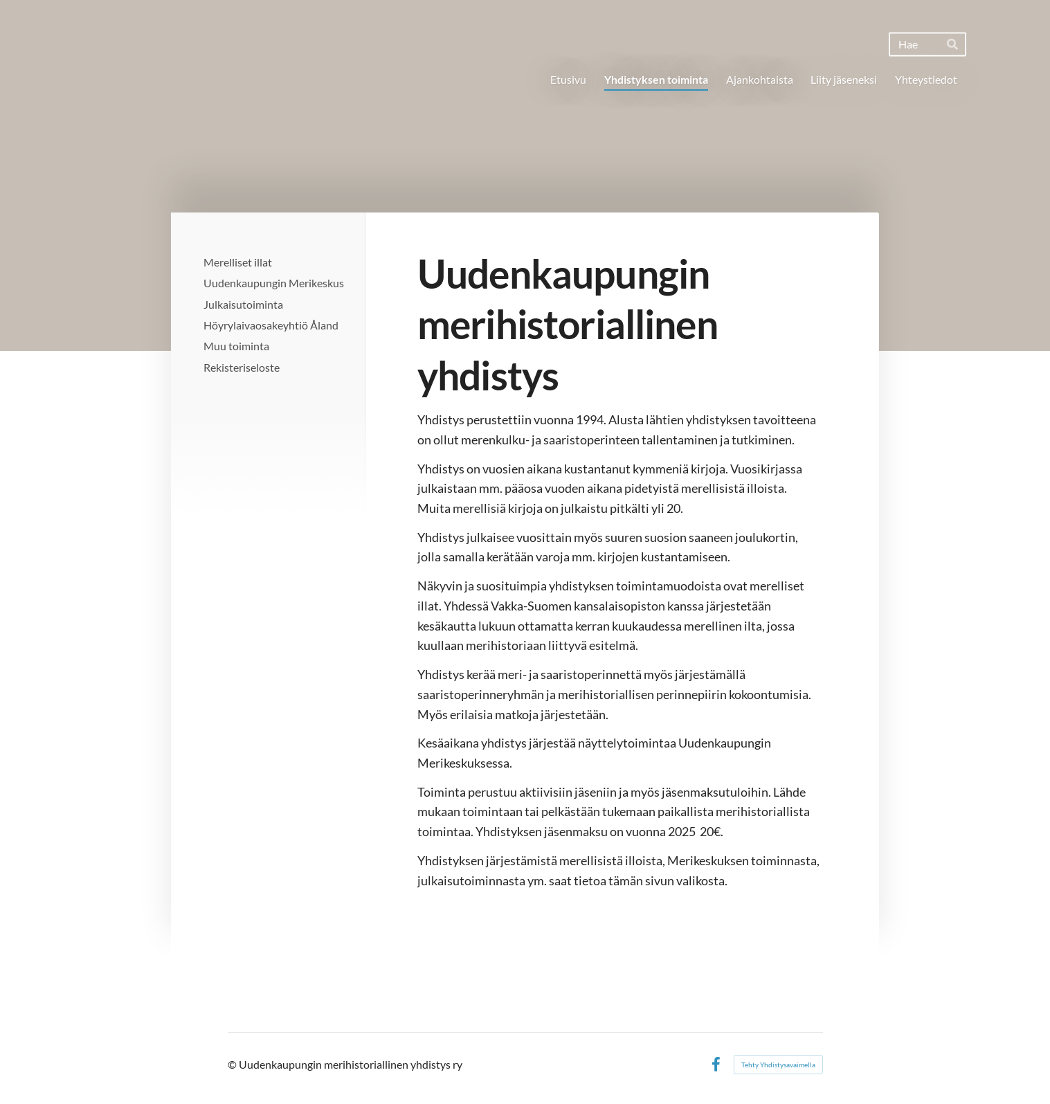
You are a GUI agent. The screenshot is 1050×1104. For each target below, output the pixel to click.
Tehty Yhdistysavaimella (778, 1064)
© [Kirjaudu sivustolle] (233, 1064)
